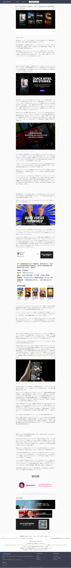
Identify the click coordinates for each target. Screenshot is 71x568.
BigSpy (23, 1)
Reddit (30, 536)
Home (17, 1)
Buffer (42, 536)
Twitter (25, 536)
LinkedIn (46, 536)
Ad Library (55, 560)
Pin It (50, 536)
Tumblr (34, 536)
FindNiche (38, 560)
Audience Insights (57, 558)
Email (38, 536)
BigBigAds (38, 558)
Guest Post (4, 565)
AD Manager (56, 556)
